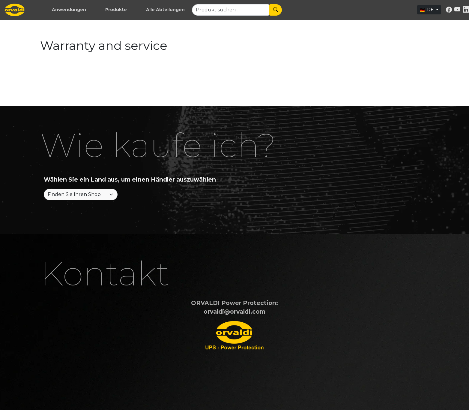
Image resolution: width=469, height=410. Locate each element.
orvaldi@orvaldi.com (234, 311)
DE (427, 9)
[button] (68, 9)
